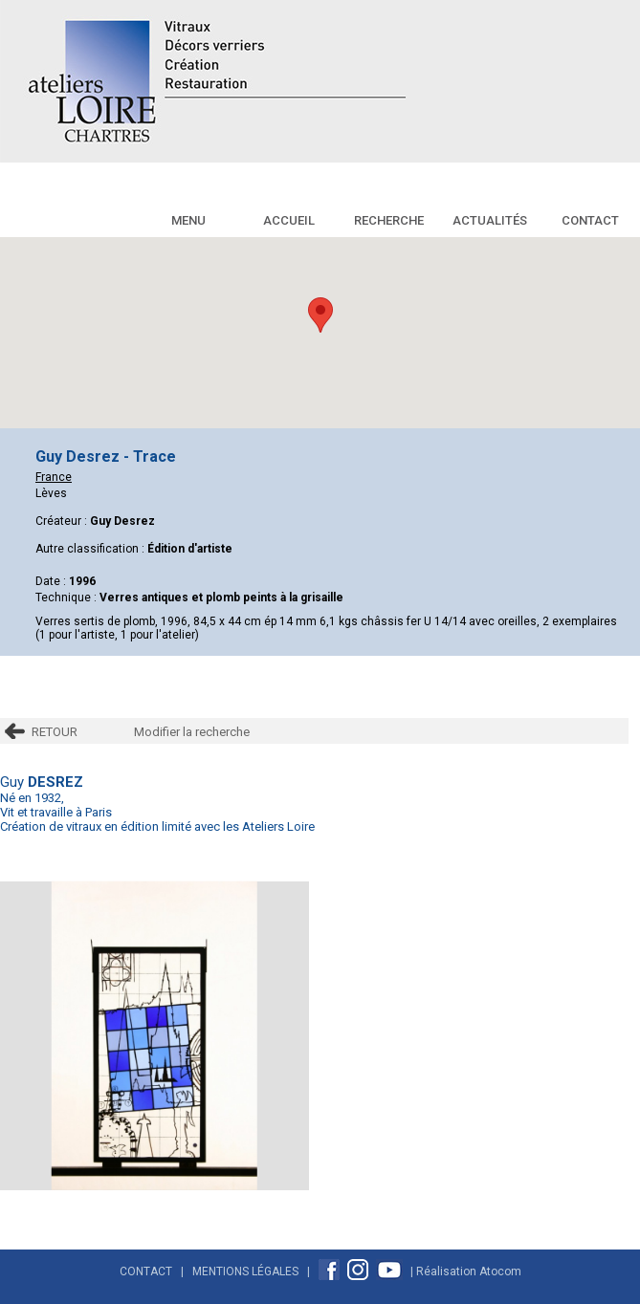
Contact (590, 220)
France (53, 477)
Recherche (389, 220)
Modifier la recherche (192, 732)
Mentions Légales (245, 1270)
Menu (188, 220)
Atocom (500, 1270)
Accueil (289, 220)
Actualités (489, 220)
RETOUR (54, 732)
